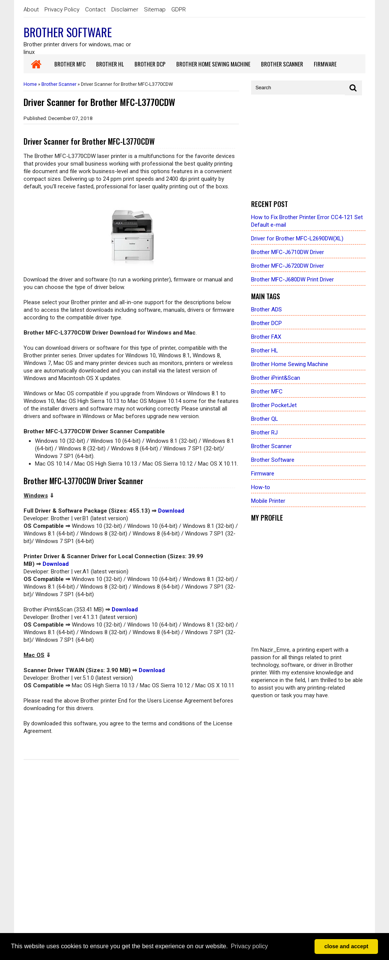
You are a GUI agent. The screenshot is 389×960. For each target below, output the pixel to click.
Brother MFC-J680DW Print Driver (292, 279)
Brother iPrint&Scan (275, 377)
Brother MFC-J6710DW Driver (287, 252)
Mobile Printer (268, 500)
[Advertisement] (308, 147)
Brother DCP (266, 323)
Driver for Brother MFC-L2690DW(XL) (297, 238)
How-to (260, 487)
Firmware (262, 473)
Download (171, 510)
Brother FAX (266, 336)
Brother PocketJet (274, 405)
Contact (95, 9)
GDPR (178, 9)
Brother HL (264, 350)
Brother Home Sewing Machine (289, 364)
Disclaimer (124, 9)
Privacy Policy (61, 9)
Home (30, 84)
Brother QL (264, 418)
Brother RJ (264, 432)
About (31, 9)
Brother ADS (266, 309)
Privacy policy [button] (249, 946)
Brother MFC (267, 391)
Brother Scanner (58, 84)
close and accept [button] (346, 946)
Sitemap (155, 9)
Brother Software (68, 32)
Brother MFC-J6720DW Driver (287, 265)
